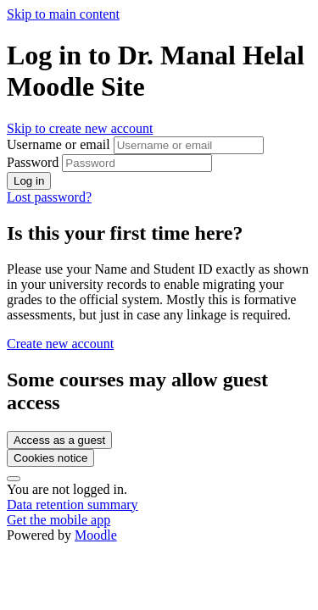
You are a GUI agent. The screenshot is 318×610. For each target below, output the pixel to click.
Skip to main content (63, 14)
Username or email (60, 144)
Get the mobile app (58, 520)
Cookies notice (50, 458)
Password (33, 162)
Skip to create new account (80, 128)
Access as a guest (59, 440)
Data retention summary (72, 504)
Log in (29, 181)
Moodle (96, 535)
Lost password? (49, 197)
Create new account (60, 343)
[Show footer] (13, 478)
